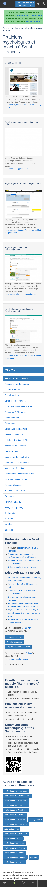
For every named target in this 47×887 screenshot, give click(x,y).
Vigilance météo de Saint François (23, 610)
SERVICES (10, 370)
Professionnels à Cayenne (14, 862)
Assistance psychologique (16, 378)
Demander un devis (14, 637)
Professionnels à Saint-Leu (14, 820)
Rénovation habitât (13, 502)
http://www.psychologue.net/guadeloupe (20, 294)
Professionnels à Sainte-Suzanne (17, 796)
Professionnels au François (15, 848)
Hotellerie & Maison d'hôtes (17, 440)
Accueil (5, 883)
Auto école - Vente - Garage (17, 384)
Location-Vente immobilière (17, 457)
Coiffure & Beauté (12, 390)
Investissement (11, 451)
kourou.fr (33, 857)
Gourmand (33, 883)
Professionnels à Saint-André (15, 834)
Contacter (26, 628)
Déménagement (12, 418)
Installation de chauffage (15, 446)
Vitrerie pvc (10, 524)
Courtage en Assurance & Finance (20, 406)
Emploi (23, 883)
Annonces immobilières (15, 491)
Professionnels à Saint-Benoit (15, 824)
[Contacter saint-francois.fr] (43, 3)
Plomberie (9, 496)
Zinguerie (9, 530)
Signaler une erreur (14, 642)
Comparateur (14, 883)
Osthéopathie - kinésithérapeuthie (19, 474)
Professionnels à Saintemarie (15, 791)
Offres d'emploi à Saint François (22, 567)
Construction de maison (15, 401)
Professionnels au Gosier (14, 843)
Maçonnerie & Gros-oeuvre (17, 463)
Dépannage (10, 423)
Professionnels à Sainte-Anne (15, 805)
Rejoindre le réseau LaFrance (18, 647)
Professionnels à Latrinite (14, 853)
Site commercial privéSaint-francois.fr (25, 4)
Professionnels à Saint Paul (15, 815)
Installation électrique (14, 434)
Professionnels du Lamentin (15, 857)
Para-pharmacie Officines (16, 479)
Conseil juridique (12, 395)
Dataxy (29, 653)
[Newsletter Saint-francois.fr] (38, 3)
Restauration (10, 513)
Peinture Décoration (13, 485)
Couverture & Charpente (15, 412)
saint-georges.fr (36, 820)
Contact (42, 883)
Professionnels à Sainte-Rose (15, 801)
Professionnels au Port (13, 839)
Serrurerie (9, 519)
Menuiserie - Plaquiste (14, 468)
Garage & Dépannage (14, 507)
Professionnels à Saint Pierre (15, 810)
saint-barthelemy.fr (11, 829)
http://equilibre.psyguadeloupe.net (18, 169)
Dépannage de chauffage (16, 429)
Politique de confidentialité (29, 15)
